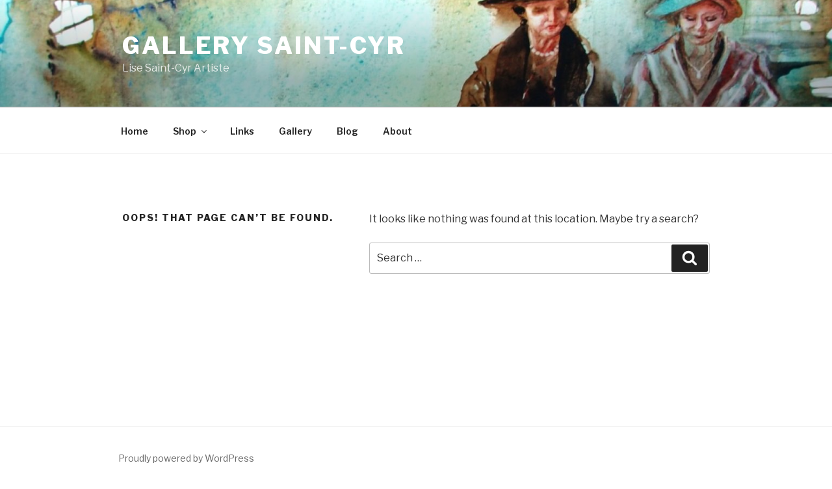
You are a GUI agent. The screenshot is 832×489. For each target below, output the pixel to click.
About (397, 131)
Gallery (295, 131)
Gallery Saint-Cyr (264, 45)
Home (134, 131)
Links (242, 131)
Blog (347, 131)
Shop (191, 131)
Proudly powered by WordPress (186, 458)
